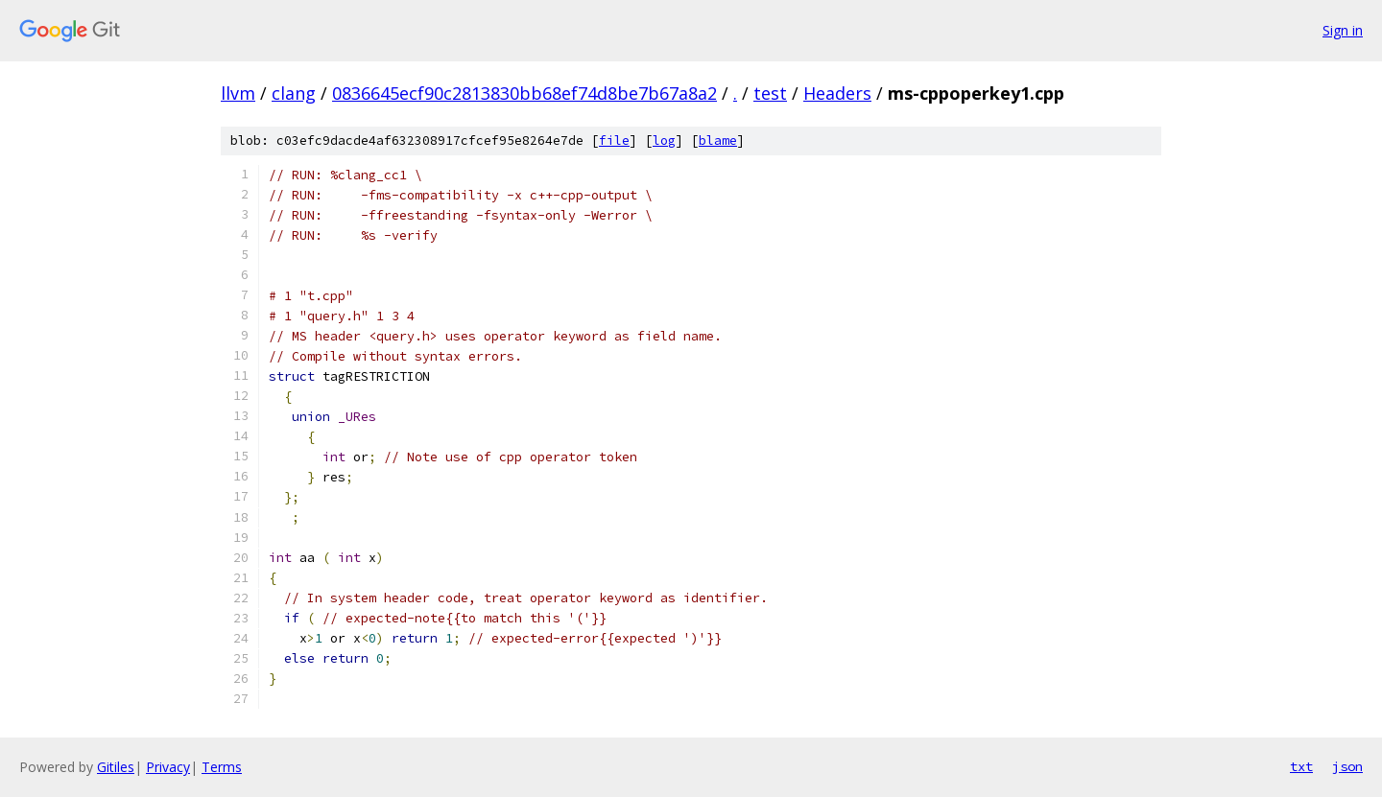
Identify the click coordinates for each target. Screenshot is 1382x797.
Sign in (1342, 30)
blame (718, 140)
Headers (837, 93)
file (614, 140)
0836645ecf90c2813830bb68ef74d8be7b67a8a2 (524, 93)
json (1347, 766)
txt (1301, 766)
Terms (222, 767)
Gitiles (115, 767)
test (770, 93)
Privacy (168, 767)
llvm (238, 93)
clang (294, 93)
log (664, 140)
